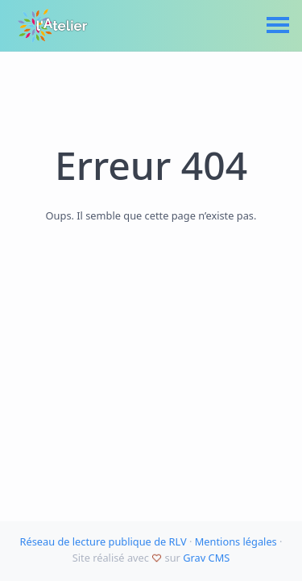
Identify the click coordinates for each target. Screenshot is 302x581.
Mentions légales (236, 541)
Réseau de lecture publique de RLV (102, 541)
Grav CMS (206, 557)
